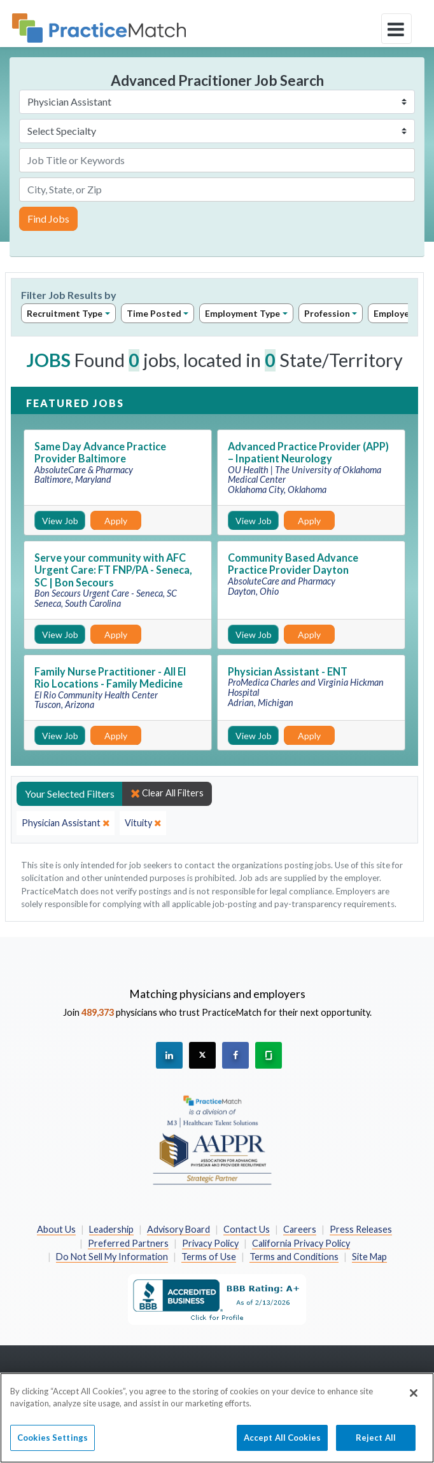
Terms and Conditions (294, 1256)
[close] (65, 823)
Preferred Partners (128, 1243)
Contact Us (246, 1229)
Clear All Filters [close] (167, 793)
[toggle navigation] (396, 28)
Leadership (111, 1229)
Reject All (376, 1444)
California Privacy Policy (301, 1243)
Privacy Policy (210, 1243)
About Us (56, 1229)
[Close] (414, 1400)
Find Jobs (48, 218)
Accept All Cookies (282, 1444)
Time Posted (154, 313)
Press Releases (361, 1229)
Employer (394, 313)
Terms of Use (208, 1256)
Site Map (369, 1256)
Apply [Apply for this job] (115, 520)
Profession (327, 313)
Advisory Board (178, 1229)
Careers (299, 1229)
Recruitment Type (64, 313)
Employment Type (242, 313)
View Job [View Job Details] (60, 520)
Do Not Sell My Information (112, 1256)
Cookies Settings (52, 1444)
